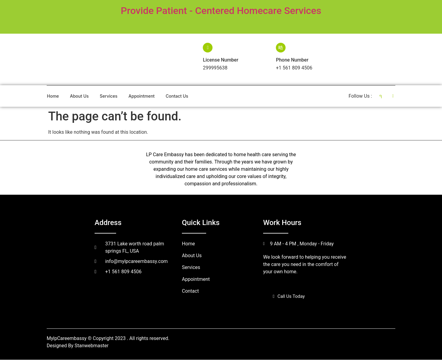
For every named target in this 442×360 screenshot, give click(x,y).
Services (108, 96)
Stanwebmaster (92, 346)
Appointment (142, 96)
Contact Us (177, 96)
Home (53, 96)
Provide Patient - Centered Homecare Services (221, 10)
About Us (79, 96)
